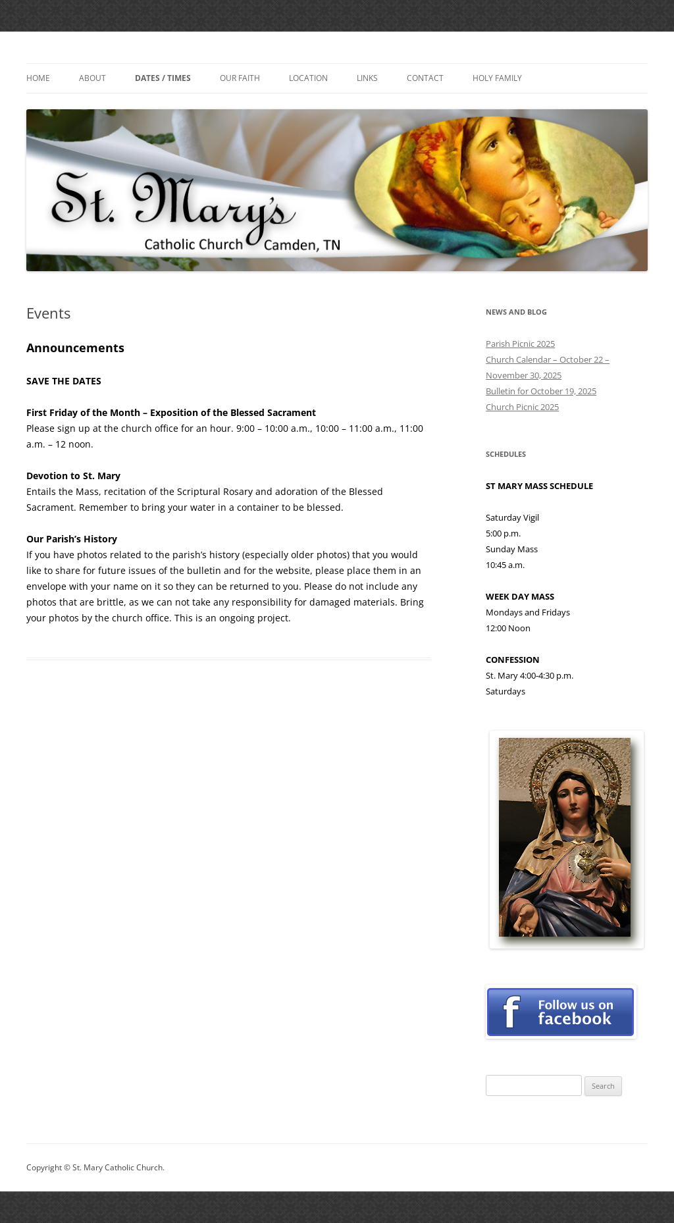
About (92, 78)
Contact (425, 78)
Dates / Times (163, 78)
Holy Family (497, 78)
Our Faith (240, 78)
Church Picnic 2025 (522, 407)
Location (308, 78)
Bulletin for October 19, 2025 (541, 391)
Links (367, 78)
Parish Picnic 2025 (520, 344)
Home (38, 78)
